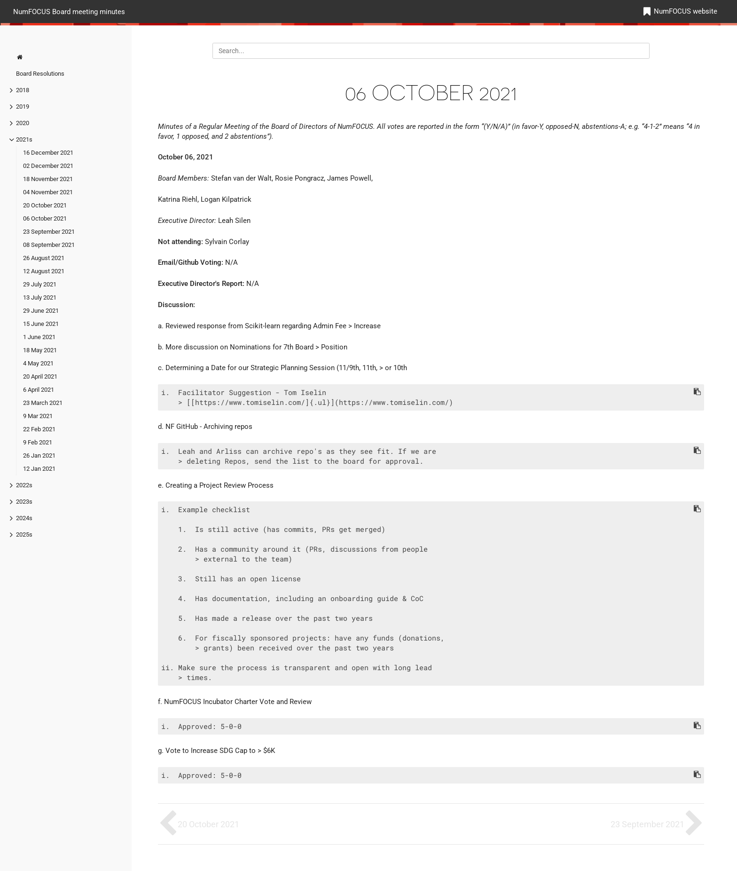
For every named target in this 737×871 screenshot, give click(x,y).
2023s (24, 501)
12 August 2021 (43, 271)
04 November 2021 (48, 192)
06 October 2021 (45, 218)
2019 (22, 106)
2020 (22, 123)
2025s (24, 534)
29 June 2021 (41, 310)
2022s (24, 485)
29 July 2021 (39, 284)
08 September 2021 (49, 244)
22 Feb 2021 (39, 429)
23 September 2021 (49, 231)
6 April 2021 (38, 389)
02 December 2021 (48, 165)
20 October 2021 (45, 205)
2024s (24, 518)
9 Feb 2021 (37, 442)
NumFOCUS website (685, 11)
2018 (22, 90)
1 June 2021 (39, 336)
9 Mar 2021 (38, 416)
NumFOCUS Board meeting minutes (69, 11)
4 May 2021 (38, 363)
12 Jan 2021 (39, 468)
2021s (24, 139)
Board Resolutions (40, 73)
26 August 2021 (43, 257)
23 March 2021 (43, 402)
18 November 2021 (48, 178)
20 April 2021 (40, 376)
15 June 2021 (41, 323)
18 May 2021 (40, 350)
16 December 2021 (48, 152)
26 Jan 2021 (39, 455)
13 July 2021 (39, 297)
